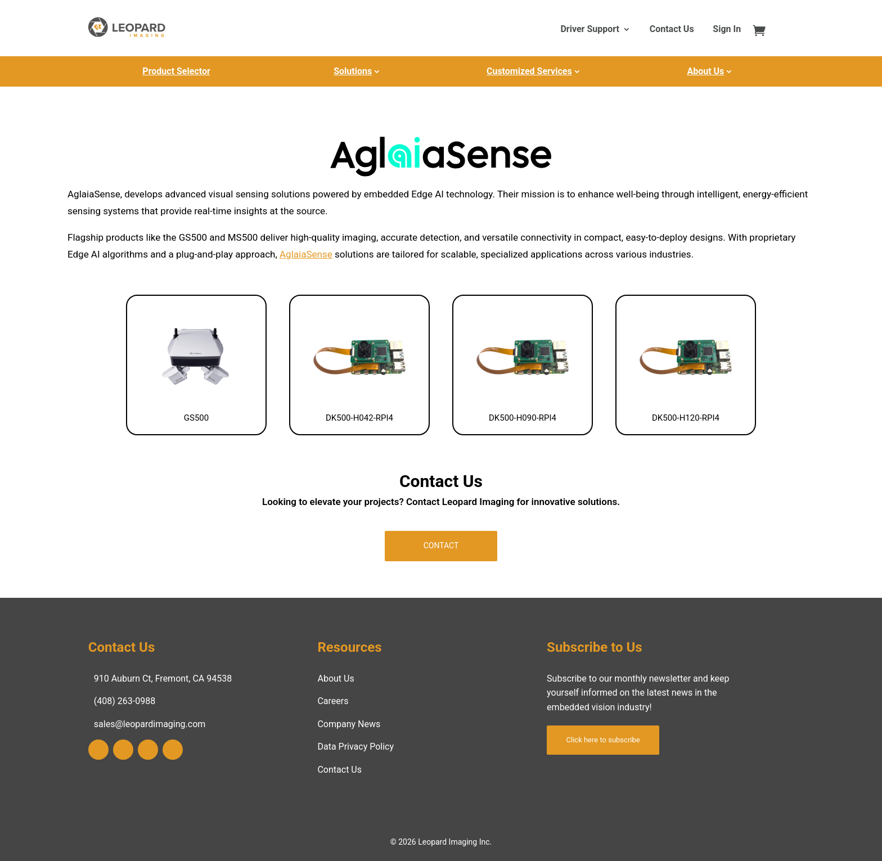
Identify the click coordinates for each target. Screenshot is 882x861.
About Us (705, 71)
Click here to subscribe (603, 740)
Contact (441, 545)
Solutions (353, 71)
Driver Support (589, 29)
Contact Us (672, 29)
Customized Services (529, 71)
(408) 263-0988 (124, 701)
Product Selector (176, 71)
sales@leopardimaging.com (150, 724)
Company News (348, 724)
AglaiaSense (306, 254)
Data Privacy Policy (355, 746)
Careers (332, 701)
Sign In (727, 29)
